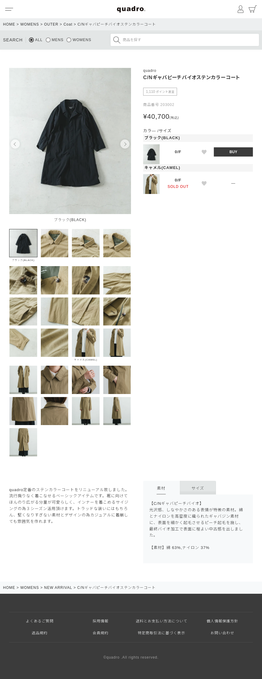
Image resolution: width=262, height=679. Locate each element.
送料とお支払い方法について (161, 621)
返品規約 (40, 633)
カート (253, 9)
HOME (9, 24)
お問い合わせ (222, 633)
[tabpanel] (70, 147)
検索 (117, 40)
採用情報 (100, 621)
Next (124, 144)
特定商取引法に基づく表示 (161, 633)
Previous (15, 144)
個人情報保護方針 (222, 621)
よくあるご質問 (40, 621)
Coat (67, 24)
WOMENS (29, 24)
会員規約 (100, 633)
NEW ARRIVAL (58, 588)
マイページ (241, 9)
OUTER (51, 24)
